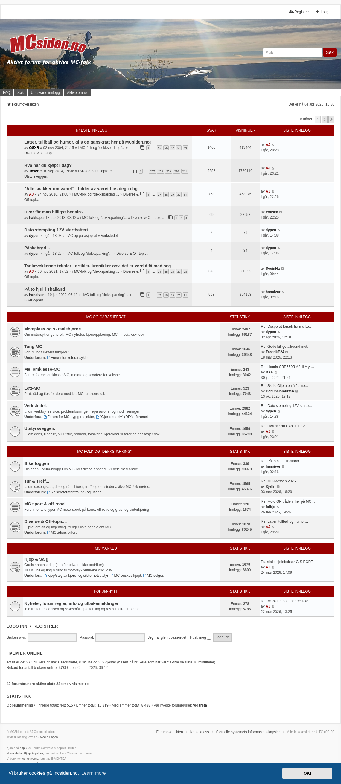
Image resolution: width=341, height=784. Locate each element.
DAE (269, 372)
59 (185, 148)
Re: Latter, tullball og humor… (284, 521)
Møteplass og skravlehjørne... (54, 329)
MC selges (153, 575)
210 (176, 171)
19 (172, 295)
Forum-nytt (106, 591)
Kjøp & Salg (36, 559)
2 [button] (324, 119)
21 (185, 295)
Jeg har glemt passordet (167, 637)
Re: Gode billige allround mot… (286, 346)
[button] (331, 119)
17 (159, 295)
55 (159, 148)
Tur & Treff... (36, 481)
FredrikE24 (275, 352)
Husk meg (200, 637)
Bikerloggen (33, 300)
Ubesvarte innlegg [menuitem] (45, 93)
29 (172, 194)
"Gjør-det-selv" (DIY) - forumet (122, 417)
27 (159, 194)
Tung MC (33, 346)
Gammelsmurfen (280, 391)
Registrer (46, 626)
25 (166, 272)
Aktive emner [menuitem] (77, 93)
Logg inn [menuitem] (324, 12)
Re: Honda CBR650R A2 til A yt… (287, 367)
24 (159, 272)
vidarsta (200, 705)
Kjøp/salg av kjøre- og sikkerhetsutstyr (76, 575)
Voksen (272, 212)
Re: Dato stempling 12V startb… (286, 406)
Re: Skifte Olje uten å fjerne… (284, 386)
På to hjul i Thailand (44, 289)
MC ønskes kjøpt (125, 575)
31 (185, 194)
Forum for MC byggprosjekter (69, 417)
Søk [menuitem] (20, 93)
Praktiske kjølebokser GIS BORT (287, 562)
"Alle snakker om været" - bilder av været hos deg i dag (81, 188)
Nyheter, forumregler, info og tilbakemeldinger (71, 603)
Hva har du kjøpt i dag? (48, 165)
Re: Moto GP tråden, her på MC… (288, 501)
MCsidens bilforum (63, 532)
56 (166, 148)
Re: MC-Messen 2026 (278, 481)
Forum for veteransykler (68, 358)
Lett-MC (32, 388)
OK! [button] (307, 773)
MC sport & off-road (44, 503)
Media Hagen (49, 737)
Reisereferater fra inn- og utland (74, 492)
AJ (268, 145)
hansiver (36, 295)
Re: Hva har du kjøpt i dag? (283, 426)
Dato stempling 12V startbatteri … (58, 230)
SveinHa (273, 268)
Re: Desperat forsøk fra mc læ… (287, 326)
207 (152, 171)
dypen (34, 236)
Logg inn (17, 626)
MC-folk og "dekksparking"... (102, 148)
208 (160, 171)
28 (166, 194)
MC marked (106, 548)
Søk (330, 52)
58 (178, 148)
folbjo (270, 507)
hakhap (35, 218)
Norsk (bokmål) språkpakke (25, 753)
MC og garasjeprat (94, 171)
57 (172, 148)
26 (172, 272)
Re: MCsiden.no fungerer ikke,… (287, 601)
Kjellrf (271, 486)
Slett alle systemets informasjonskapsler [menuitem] (248, 732)
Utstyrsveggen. (36, 176)
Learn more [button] (93, 773)
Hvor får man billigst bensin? (53, 212)
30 (178, 194)
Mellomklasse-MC (42, 369)
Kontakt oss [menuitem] (199, 732)
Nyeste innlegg (91, 130)
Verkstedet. (110, 236)
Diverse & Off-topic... (40, 153)
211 (184, 171)
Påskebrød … (38, 247)
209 (168, 171)
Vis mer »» (80, 684)
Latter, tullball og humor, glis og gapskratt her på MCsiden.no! (87, 142)
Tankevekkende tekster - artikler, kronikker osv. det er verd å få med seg (97, 265)
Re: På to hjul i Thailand (280, 461)
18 (166, 295)
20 (178, 295)
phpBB (24, 748)
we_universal (30, 758)
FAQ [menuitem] (6, 93)
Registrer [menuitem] (299, 12)
